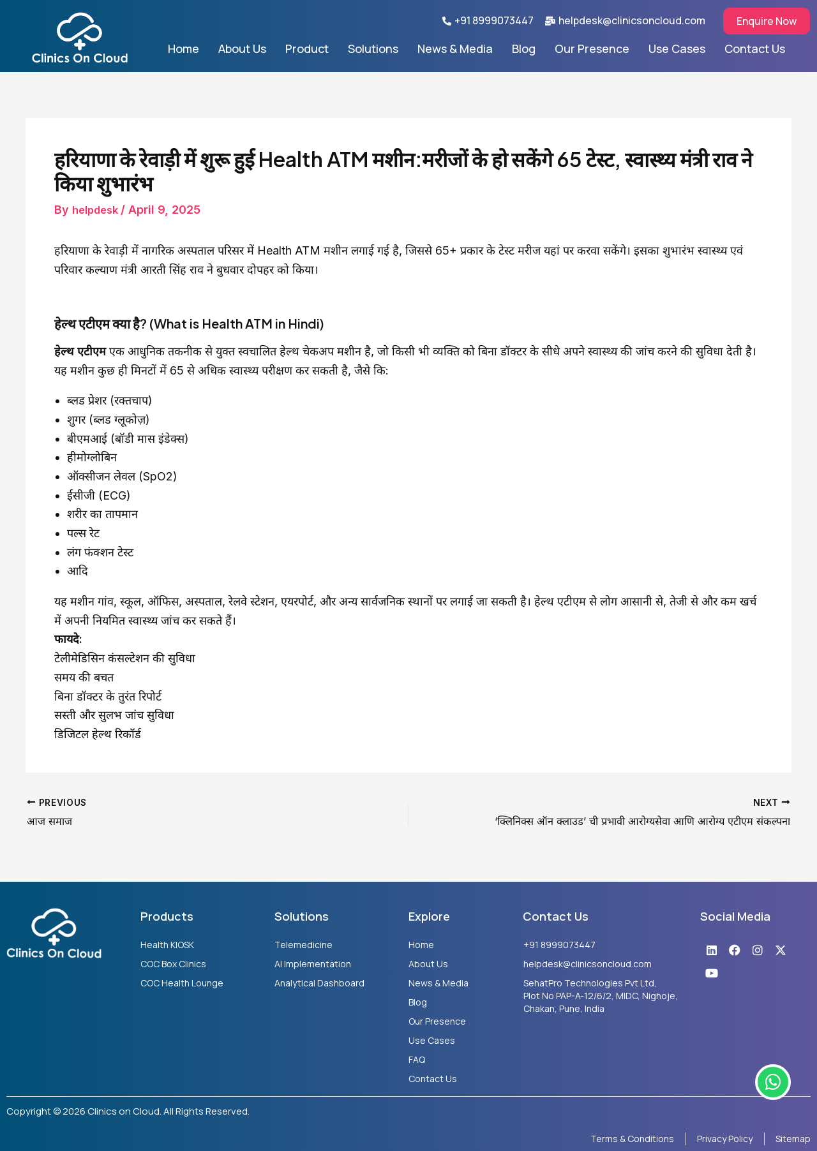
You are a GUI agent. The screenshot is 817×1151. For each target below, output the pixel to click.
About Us (242, 48)
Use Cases (676, 48)
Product (307, 48)
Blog (524, 48)
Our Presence (592, 48)
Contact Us (754, 48)
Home (183, 48)
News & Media (455, 48)
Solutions (373, 48)
